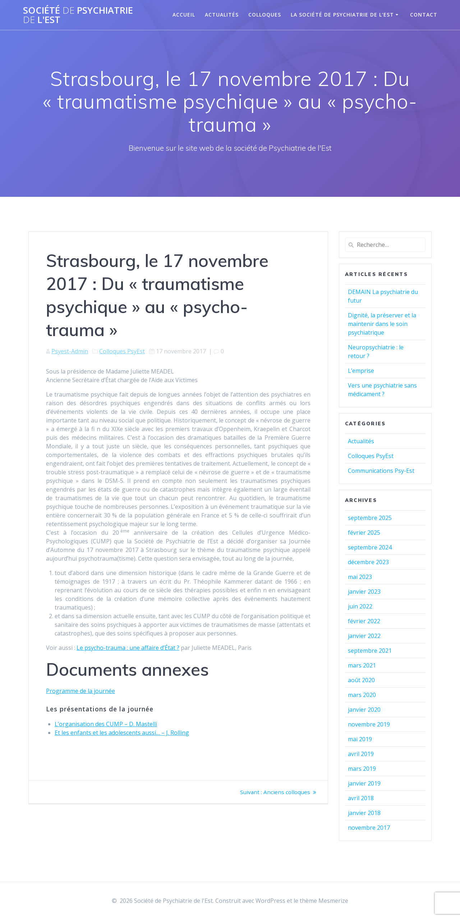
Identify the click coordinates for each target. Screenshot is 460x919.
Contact (423, 14)
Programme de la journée (80, 691)
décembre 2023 (368, 562)
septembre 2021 (370, 651)
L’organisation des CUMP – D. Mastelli (106, 724)
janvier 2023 (364, 592)
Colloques (264, 14)
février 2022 (364, 621)
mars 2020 (362, 695)
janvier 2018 (364, 813)
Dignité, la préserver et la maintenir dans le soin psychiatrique (382, 323)
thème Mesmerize (324, 901)
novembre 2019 (369, 724)
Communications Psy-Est (381, 471)
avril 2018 (361, 798)
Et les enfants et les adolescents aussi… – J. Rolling (122, 733)
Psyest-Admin (69, 351)
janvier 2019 (364, 783)
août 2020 (361, 680)
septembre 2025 (370, 518)
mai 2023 (360, 577)
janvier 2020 (364, 710)
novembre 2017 (369, 828)
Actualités (222, 14)
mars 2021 (362, 665)
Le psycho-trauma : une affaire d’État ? (128, 648)
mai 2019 (360, 739)
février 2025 (364, 533)
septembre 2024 (370, 547)
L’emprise (361, 371)
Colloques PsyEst (122, 351)
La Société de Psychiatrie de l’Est (342, 14)
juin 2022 (360, 606)
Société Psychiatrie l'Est (78, 15)
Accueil (183, 14)
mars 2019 (362, 769)
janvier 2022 (364, 636)
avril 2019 (361, 754)
